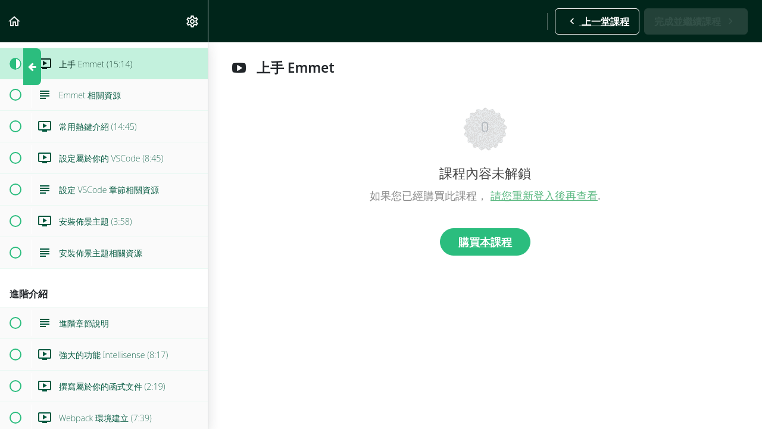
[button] (15, 21)
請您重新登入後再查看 (544, 195)
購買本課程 (485, 242)
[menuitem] (193, 21)
